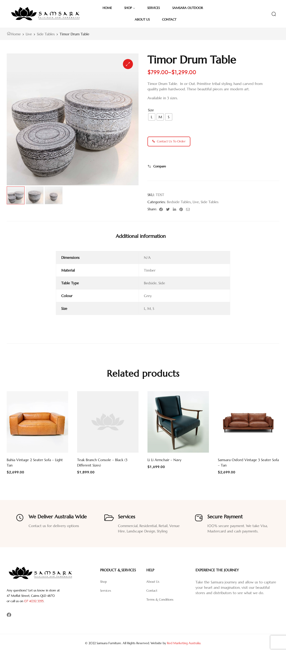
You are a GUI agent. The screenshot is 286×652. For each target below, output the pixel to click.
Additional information (141, 236)
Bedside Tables (179, 202)
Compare (159, 166)
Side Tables (46, 34)
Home (16, 34)
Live (29, 34)
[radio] (151, 117)
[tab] (141, 236)
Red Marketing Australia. (184, 643)
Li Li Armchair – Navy (164, 460)
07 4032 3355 (34, 601)
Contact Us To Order (168, 141)
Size (151, 110)
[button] (128, 64)
